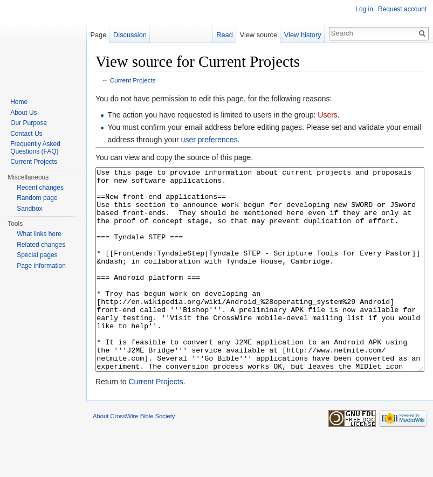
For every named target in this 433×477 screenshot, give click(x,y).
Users (328, 114)
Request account (402, 9)
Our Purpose (28, 123)
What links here (39, 234)
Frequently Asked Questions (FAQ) (35, 147)
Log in (364, 9)
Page (98, 35)
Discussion (130, 35)
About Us (23, 112)
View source (258, 35)
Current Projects (133, 80)
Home (19, 102)
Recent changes (40, 187)
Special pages (37, 255)
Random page (37, 198)
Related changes (41, 244)
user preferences (209, 139)
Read (224, 35)
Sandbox (29, 208)
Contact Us (26, 133)
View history (302, 35)
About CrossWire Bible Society (134, 456)
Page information (41, 265)
